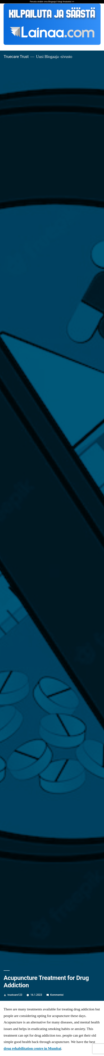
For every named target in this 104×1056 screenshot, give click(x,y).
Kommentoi (57, 994)
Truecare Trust (16, 56)
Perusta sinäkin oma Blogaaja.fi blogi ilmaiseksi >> (52, 1)
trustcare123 (15, 994)
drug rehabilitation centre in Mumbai (32, 1048)
